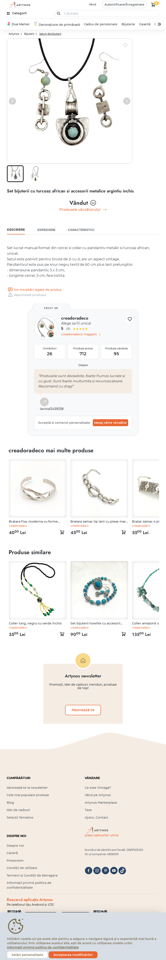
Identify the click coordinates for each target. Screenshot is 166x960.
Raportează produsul (26, 295)
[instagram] (97, 871)
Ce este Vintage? (98, 788)
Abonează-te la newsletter (27, 788)
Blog (10, 803)
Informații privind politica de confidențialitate (43, 947)
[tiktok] (122, 871)
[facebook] (88, 871)
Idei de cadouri (18, 810)
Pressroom (15, 861)
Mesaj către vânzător (110, 423)
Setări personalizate (27, 955)
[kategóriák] (17, 13)
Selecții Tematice (20, 818)
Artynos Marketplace (101, 803)
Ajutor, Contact (96, 818)
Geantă (144, 24)
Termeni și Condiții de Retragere (32, 876)
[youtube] (114, 871)
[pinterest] (105, 871)
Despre (83, 365)
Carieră (12, 853)
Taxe (88, 810)
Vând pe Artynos (98, 795)
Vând (92, 4)
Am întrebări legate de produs (34, 290)
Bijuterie (128, 24)
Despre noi (15, 846)
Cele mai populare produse (28, 795)
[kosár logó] (153, 4)
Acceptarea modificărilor (73, 955)
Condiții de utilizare (22, 868)
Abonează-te (83, 710)
